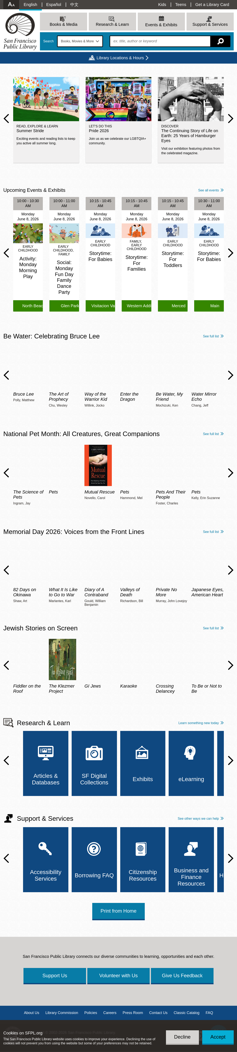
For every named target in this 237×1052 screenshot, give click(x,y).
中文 (74, 4)
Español (53, 4)
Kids (162, 4)
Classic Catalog (187, 1013)
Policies (90, 1013)
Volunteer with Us (118, 975)
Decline (182, 1037)
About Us (31, 1013)
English (30, 4)
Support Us (54, 975)
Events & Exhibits (161, 25)
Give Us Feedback (182, 975)
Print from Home (118, 911)
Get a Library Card (212, 4)
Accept (217, 1037)
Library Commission (61, 1013)
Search (48, 41)
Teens (180, 4)
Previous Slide (6, 118)
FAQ (209, 1013)
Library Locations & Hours (120, 58)
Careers (109, 1013)
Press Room (133, 1013)
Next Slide (231, 118)
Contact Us (158, 1013)
